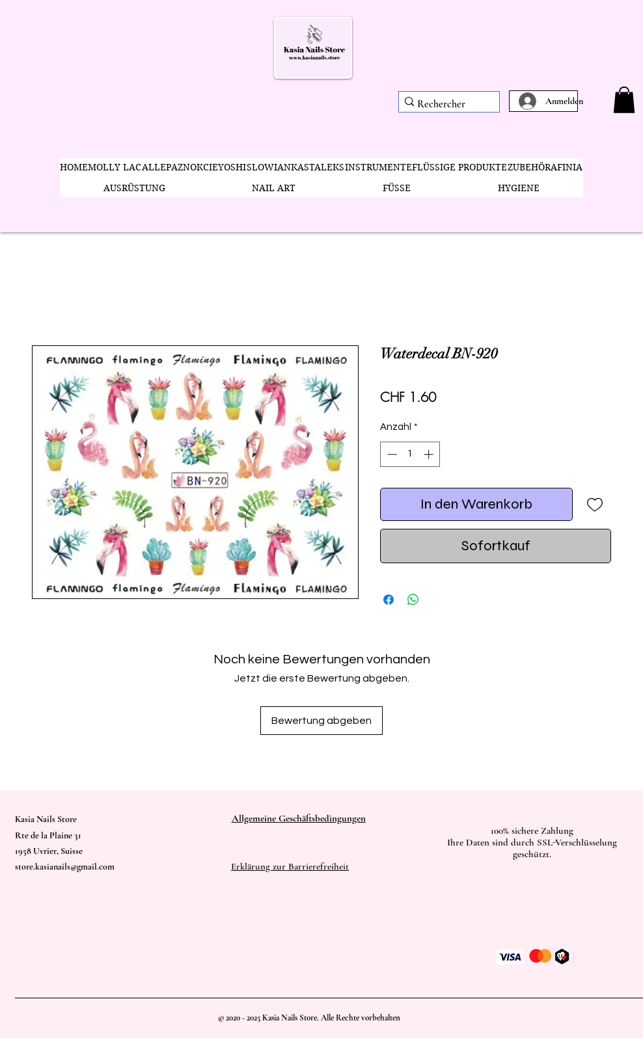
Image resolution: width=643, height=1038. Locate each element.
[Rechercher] (444, 104)
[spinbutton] (410, 454)
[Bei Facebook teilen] (388, 599)
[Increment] (430, 454)
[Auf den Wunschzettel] (594, 504)
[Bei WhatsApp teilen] (413, 599)
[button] (624, 99)
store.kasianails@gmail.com (65, 866)
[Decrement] (391, 454)
